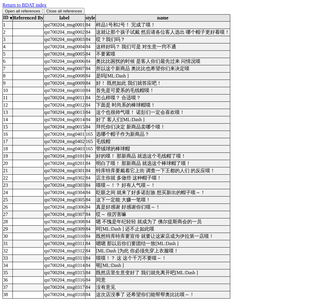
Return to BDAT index (24, 5)
